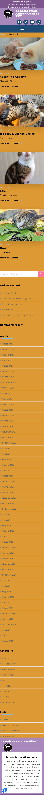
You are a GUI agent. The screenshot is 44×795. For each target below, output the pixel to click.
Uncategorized (8, 702)
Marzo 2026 (7, 344)
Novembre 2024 (9, 382)
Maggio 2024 (8, 404)
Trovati (5, 696)
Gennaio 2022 (8, 553)
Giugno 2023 (7, 459)
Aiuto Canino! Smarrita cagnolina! (17, 298)
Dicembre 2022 (8, 492)
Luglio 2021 (7, 586)
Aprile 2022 (7, 536)
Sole (3, 190)
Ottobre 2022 (8, 503)
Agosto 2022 (7, 514)
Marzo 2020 (7, 641)
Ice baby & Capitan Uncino (17, 133)
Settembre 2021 (9, 575)
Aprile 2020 (7, 635)
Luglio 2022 (7, 520)
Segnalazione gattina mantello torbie (18, 315)
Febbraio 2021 (8, 613)
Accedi (5, 719)
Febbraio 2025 (8, 371)
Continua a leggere (9, 86)
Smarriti (5, 691)
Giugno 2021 (7, 591)
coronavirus (7, 675)
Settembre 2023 (9, 443)
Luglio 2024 (7, 393)
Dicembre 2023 (8, 426)
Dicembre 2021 (8, 558)
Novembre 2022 (9, 498)
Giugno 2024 (7, 399)
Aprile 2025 (7, 360)
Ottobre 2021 (8, 569)
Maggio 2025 (8, 355)
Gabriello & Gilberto (13, 76)
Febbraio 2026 (8, 349)
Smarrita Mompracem (12, 304)
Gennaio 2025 (8, 376)
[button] (22, 28)
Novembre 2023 (9, 432)
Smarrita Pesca (8, 309)
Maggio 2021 (8, 597)
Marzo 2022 (7, 542)
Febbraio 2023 (8, 481)
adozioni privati (9, 664)
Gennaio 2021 (8, 619)
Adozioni (5, 73)
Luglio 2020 (7, 630)
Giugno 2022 (7, 525)
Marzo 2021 (7, 608)
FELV (4, 680)
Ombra (4, 248)
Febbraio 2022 (8, 547)
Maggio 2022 (8, 531)
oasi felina (6, 686)
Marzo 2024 (7, 410)
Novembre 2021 (9, 564)
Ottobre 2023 (8, 437)
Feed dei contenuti (10, 725)
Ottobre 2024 (8, 388)
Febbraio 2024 (8, 415)
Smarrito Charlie (9, 293)
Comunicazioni (8, 669)
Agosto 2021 (7, 580)
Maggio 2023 (8, 465)
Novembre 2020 (9, 624)
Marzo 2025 (7, 366)
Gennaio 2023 (8, 487)
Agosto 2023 (7, 448)
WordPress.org (9, 736)
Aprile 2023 (7, 470)
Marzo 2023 (7, 476)
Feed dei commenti (10, 730)
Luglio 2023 (7, 454)
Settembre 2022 (9, 509)
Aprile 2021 (7, 602)
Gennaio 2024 (8, 421)
